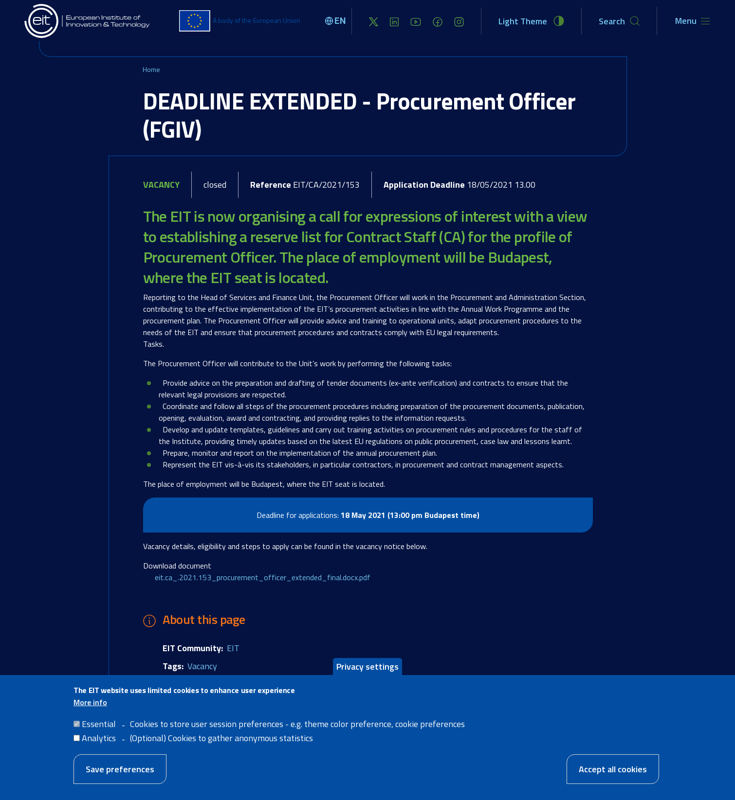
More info (90, 702)
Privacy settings (367, 666)
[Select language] (336, 21)
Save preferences (120, 769)
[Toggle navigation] (692, 21)
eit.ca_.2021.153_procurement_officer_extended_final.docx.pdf (262, 577)
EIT (233, 648)
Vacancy (202, 666)
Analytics (99, 738)
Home (151, 69)
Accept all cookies (613, 769)
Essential (99, 723)
